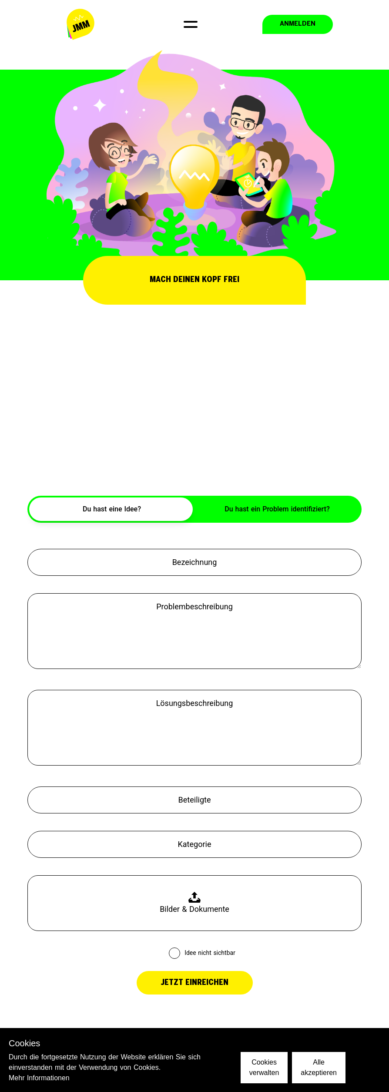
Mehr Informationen (39, 1078)
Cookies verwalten (264, 1067)
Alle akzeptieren (319, 1067)
